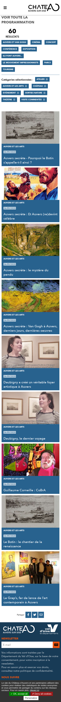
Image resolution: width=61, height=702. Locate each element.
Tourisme (8, 69)
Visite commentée (31, 99)
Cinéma (36, 42)
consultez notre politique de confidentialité (26, 671)
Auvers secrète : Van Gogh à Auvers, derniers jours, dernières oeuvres (30, 328)
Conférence (10, 49)
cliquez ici (34, 690)
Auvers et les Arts (13, 86)
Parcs (47, 62)
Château (38, 86)
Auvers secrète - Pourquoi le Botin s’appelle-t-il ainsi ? (28, 160)
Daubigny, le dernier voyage (24, 438)
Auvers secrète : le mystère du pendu (25, 272)
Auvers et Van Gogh (14, 42)
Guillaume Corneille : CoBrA (24, 490)
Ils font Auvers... (12, 55)
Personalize (31, 698)
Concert (51, 42)
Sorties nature (33, 92)
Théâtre (7, 99)
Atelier (41, 79)
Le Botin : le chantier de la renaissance (22, 544)
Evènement (9, 92)
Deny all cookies (41, 694)
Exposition (29, 49)
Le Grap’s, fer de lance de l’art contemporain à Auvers (25, 600)
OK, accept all (19, 694)
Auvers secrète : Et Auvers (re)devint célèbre (30, 216)
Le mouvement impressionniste (20, 62)
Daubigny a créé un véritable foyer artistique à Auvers (29, 384)
